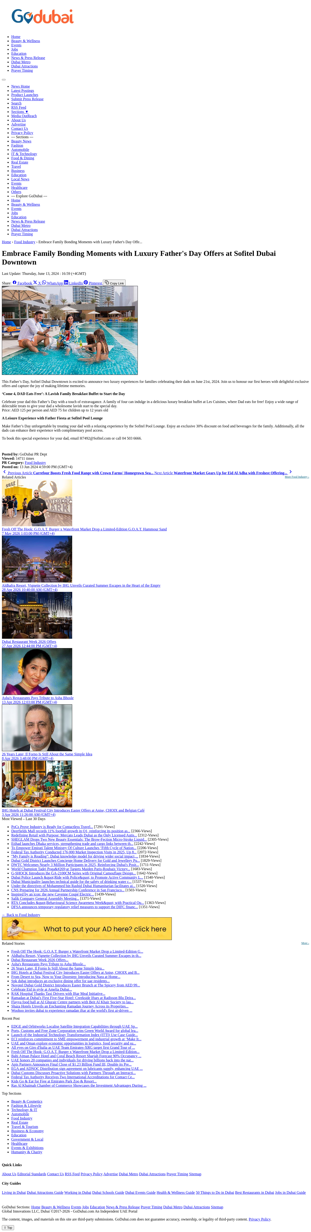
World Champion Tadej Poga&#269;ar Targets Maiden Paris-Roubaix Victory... (70, 869)
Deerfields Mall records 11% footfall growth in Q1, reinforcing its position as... (70, 831)
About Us (18, 120)
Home (15, 37)
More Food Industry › (297, 476)
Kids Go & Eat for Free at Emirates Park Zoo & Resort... (54, 1081)
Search (16, 103)
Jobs (14, 49)
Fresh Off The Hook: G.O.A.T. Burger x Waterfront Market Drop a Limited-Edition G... (77, 951)
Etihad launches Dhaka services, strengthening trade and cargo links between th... (72, 844)
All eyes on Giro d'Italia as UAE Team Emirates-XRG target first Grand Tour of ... (73, 1047)
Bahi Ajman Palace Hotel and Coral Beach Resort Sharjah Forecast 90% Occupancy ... (76, 1056)
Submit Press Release (27, 99)
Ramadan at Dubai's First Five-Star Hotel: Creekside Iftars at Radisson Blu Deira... (73, 998)
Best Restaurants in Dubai (254, 1193)
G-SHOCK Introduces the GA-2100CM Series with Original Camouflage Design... (73, 873)
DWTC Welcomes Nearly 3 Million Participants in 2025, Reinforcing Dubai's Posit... (75, 865)
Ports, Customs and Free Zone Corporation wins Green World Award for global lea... (74, 1031)
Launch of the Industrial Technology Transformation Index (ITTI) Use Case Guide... (74, 1035)
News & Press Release (28, 58)
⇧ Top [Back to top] (8, 1227)
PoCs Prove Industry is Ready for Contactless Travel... (52, 827)
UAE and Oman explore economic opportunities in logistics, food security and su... (73, 1043)
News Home (20, 86)
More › (305, 943)
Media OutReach (24, 116)
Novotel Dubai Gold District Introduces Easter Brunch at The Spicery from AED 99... (75, 985)
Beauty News (21, 141)
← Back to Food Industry (21, 915)
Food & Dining (22, 158)
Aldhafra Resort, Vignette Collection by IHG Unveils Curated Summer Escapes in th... (76, 956)
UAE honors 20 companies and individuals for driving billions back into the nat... (72, 1060)
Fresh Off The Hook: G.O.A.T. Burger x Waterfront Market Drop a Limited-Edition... (75, 1052)
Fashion (17, 145)
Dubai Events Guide (140, 1193)
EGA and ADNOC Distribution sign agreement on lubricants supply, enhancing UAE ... (77, 1069)
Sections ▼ (20, 112)
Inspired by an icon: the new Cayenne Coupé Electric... (52, 894)
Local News (20, 179)
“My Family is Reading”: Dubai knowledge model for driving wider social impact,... (74, 856)
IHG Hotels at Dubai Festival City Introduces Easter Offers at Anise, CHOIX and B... (75, 972)
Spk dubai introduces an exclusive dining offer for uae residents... (60, 981)
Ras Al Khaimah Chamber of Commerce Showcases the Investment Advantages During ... (78, 1085)
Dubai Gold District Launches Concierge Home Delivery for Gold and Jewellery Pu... (75, 860)
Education (18, 54)
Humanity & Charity (26, 1152)
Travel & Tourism (24, 1127)
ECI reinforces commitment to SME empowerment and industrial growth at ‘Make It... (76, 1039)
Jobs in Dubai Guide (290, 1193)
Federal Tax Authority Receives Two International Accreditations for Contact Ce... (73, 1077)
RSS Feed (18, 107)
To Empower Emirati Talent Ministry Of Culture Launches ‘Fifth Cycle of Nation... (73, 848)
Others (16, 192)
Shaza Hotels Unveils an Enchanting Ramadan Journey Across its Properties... (69, 1006)
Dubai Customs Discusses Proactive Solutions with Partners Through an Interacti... (73, 1073)
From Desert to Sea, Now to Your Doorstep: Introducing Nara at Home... (65, 977)
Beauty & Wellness (25, 41)
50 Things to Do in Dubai (215, 1193)
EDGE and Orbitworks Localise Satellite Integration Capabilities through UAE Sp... (74, 1026)
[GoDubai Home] (43, 29)
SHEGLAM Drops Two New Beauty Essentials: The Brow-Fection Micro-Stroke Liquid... (79, 839)
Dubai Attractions (24, 66)
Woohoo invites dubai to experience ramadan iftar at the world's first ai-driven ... (71, 1010)
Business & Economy (27, 1131)
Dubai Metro (20, 62)
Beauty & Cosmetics (26, 1101)
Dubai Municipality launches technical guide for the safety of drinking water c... (71, 882)
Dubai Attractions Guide (45, 1193)
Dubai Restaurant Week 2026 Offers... (39, 960)
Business (18, 171)
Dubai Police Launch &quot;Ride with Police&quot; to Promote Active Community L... (77, 877)
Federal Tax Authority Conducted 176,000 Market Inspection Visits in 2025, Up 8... (74, 852)
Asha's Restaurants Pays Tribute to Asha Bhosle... (48, 964)
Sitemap (195, 1174)
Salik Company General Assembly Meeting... (45, 898)
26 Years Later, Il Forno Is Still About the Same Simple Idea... (58, 968)
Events (16, 45)
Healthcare (19, 188)
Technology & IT (24, 1110)
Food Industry (24, 242)
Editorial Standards (31, 1174)
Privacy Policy (22, 133)
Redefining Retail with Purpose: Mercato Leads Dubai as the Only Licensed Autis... (74, 835)
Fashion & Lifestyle (26, 1106)
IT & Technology (24, 154)
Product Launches (24, 95)
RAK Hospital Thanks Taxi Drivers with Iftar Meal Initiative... (58, 994)
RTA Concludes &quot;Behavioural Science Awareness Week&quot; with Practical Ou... (77, 903)
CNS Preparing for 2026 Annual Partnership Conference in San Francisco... (67, 890)
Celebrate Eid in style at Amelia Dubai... (41, 989)
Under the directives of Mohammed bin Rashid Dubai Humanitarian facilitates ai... (73, 886)
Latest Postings (22, 91)
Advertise (18, 124)
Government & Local (27, 1139)
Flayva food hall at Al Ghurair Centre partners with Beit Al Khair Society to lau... (72, 1002)
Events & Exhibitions (27, 1148)
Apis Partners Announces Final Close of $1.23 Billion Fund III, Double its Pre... (71, 1064)
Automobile (20, 150)
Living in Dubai (14, 1193)
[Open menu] (4, 79)
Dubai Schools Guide (108, 1193)
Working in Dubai (77, 1193)
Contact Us (19, 129)
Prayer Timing (22, 70)
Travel (16, 166)
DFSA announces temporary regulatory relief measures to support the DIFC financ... (74, 907)
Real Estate (19, 162)
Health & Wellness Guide (176, 1193)
